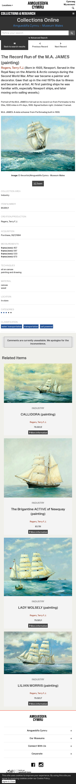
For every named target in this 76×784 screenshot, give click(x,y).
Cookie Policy (43, 778)
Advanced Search (38, 38)
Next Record (61, 45)
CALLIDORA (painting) (38, 414)
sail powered (47, 326)
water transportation (12, 326)
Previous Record (40, 45)
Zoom (38, 183)
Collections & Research (18, 13)
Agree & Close (9, 781)
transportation (31, 326)
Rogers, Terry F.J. (12, 67)
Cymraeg (70, 1)
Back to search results (14, 45)
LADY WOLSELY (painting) (38, 607)
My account (69, 4)
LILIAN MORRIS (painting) (38, 685)
